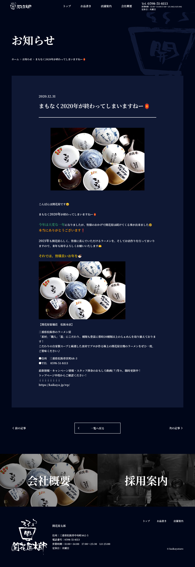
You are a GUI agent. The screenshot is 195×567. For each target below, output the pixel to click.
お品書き (85, 6)
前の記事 (20, 428)
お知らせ (27, 59)
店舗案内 (106, 6)
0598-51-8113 (157, 3)
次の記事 (174, 428)
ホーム (15, 59)
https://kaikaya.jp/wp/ (54, 385)
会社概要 (126, 6)
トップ (67, 6)
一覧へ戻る (97, 428)
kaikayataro (176, 548)
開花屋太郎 (59, 526)
